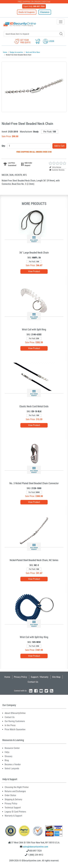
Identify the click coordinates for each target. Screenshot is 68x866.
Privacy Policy (20, 677)
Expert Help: (34, 6)
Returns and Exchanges (15, 791)
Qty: (3, 146)
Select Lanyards (12, 768)
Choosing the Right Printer (17, 787)
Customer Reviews (56, 170)
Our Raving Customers (15, 721)
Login (48, 41)
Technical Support (13, 807)
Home (7, 677)
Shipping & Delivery (13, 799)
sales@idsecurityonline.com (35, 846)
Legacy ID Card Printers (15, 811)
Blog (7, 760)
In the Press (10, 725)
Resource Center (12, 748)
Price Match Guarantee (15, 729)
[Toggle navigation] (61, 22)
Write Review (55, 167)
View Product (34, 271)
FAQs (7, 752)
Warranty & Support (13, 815)
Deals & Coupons (27, 12)
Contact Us (33, 681)
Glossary (8, 756)
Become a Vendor (13, 764)
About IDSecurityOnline (15, 713)
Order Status (10, 795)
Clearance (44, 12)
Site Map (56, 677)
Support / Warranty (39, 677)
